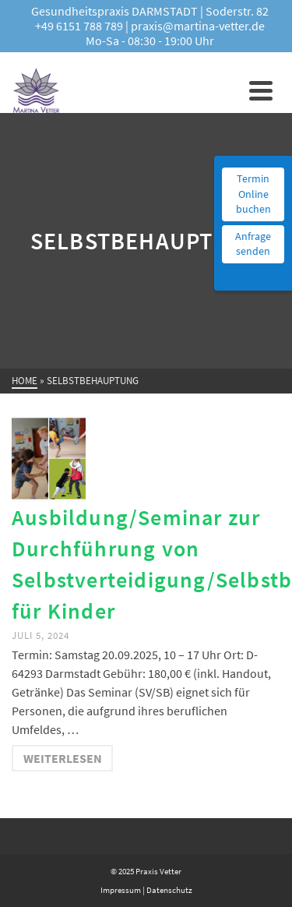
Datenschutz (168, 889)
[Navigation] (260, 90)
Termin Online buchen (253, 193)
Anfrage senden (253, 244)
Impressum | (122, 889)
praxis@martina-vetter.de (198, 26)
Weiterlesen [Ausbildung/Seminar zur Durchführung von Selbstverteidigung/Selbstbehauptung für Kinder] (62, 758)
